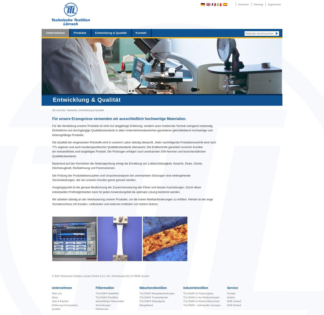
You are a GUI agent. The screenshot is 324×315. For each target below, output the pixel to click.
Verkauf (237, 301)
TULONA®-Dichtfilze (107, 297)
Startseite (243, 4)
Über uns (57, 293)
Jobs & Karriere (60, 301)
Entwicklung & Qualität (111, 33)
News (55, 297)
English (208, 4)
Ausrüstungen (103, 305)
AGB (230, 301)
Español (225, 4)
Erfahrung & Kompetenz (65, 305)
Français (214, 4)
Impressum (274, 4)
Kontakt (141, 33)
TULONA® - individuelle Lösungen (202, 305)
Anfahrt (231, 297)
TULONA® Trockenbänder (154, 297)
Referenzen (102, 309)
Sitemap (258, 4)
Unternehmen (55, 33)
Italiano (219, 4)
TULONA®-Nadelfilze (107, 293)
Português (236, 4)
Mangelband (146, 305)
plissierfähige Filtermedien (110, 301)
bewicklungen (157, 293)
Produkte (80, 33)
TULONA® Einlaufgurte (152, 301)
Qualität (56, 309)
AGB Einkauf (234, 305)
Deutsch (202, 4)
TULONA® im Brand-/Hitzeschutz (201, 301)
